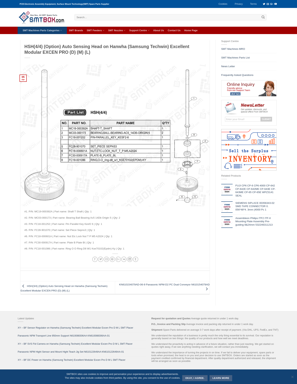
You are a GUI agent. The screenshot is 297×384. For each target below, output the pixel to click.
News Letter (228, 66)
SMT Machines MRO (233, 49)
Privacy (239, 3)
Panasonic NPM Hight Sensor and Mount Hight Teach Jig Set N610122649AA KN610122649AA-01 (71, 351)
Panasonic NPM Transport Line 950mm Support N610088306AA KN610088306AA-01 (64, 335)
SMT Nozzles (116, 30)
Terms (253, 3)
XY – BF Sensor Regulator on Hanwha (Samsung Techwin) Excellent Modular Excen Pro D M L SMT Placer (75, 327)
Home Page (191, 30)
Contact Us (174, 30)
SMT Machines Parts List (235, 57)
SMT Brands (76, 30)
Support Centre (139, 30)
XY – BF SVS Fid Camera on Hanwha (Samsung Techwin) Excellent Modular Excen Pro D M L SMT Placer (75, 343)
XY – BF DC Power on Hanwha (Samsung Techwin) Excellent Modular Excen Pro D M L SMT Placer (71, 359)
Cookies (223, 3)
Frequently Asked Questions (237, 75)
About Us (158, 30)
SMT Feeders (95, 30)
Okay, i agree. (194, 378)
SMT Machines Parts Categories (42, 30)
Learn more (221, 378)
